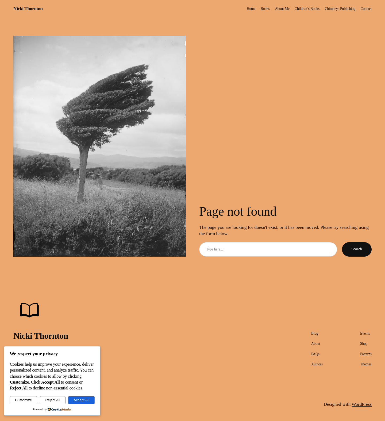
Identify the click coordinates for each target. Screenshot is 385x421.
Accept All (81, 400)
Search (357, 249)
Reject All (52, 400)
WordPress (362, 404)
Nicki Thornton (28, 8)
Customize (23, 400)
